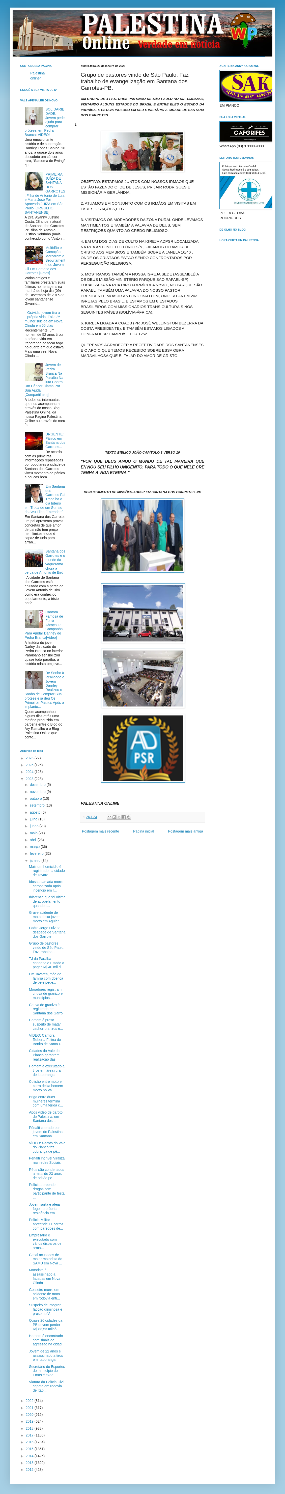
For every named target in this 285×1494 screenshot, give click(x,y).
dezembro (38, 785)
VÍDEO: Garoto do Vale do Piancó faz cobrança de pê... (47, 1147)
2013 (30, 1463)
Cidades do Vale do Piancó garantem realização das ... (44, 1055)
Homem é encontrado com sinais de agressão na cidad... (47, 1340)
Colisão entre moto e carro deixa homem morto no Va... (46, 1086)
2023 (30, 779)
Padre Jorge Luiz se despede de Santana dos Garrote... (47, 932)
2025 (30, 765)
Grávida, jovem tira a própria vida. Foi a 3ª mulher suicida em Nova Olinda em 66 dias (44, 319)
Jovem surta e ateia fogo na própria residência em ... (44, 1208)
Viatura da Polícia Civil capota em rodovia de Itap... (46, 1386)
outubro (36, 798)
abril (33, 840)
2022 (30, 1401)
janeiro (35, 861)
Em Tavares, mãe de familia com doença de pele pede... (46, 978)
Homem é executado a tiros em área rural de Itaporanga (47, 1070)
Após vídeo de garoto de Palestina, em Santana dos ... (46, 1116)
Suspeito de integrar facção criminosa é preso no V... (45, 1309)
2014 (30, 1456)
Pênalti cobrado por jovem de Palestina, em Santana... (46, 1132)
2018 (30, 1428)
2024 (30, 772)
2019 (30, 1421)
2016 (30, 1442)
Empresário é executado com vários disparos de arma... (45, 1241)
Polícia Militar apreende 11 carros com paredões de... (46, 1224)
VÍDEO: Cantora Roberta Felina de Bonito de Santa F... (46, 1039)
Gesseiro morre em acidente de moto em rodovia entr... (44, 1294)
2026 (30, 758)
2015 (30, 1449)
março (35, 847)
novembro (38, 792)
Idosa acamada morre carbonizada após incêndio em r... (46, 886)
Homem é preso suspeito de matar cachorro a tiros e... (46, 1024)
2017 (30, 1435)
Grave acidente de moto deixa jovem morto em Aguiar (45, 916)
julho (34, 819)
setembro (37, 805)
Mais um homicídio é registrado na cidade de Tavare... (47, 871)
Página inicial (143, 831)
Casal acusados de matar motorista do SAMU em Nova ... (45, 1259)
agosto (35, 812)
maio (34, 833)
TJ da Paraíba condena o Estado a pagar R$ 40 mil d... (46, 963)
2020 (30, 1415)
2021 (30, 1408)
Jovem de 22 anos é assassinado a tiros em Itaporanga (46, 1355)
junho (34, 826)
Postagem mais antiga (185, 831)
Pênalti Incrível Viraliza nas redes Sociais (47, 1160)
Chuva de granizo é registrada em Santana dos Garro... (47, 1009)
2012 (30, 1470)
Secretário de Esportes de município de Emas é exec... (47, 1371)
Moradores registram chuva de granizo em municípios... (47, 993)
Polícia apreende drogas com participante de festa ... (47, 1191)
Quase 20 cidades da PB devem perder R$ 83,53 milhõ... (45, 1324)
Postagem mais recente (100, 831)
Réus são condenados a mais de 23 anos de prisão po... (46, 1174)
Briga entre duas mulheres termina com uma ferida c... (46, 1101)
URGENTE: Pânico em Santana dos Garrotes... (55, 440)
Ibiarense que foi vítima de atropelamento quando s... (47, 901)
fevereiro (37, 853)
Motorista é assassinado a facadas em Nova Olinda (44, 1276)
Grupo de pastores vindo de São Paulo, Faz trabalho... (46, 947)
